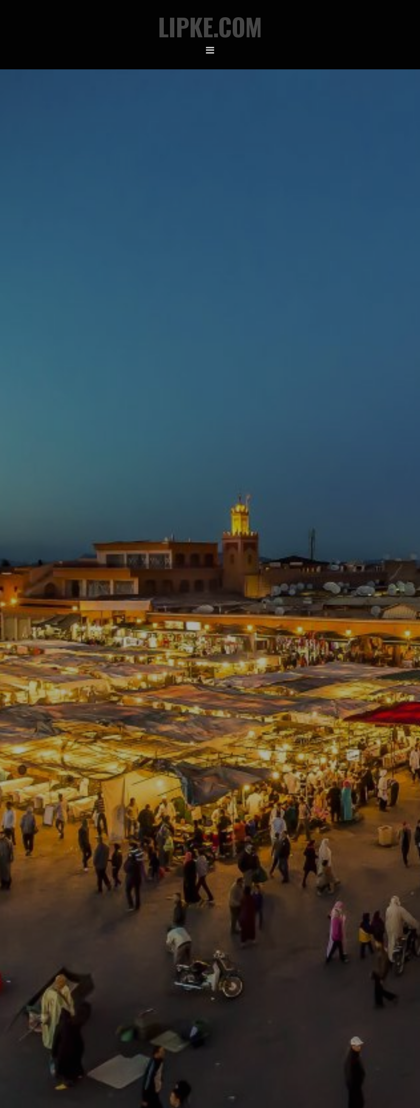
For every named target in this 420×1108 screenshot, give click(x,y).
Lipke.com (210, 26)
